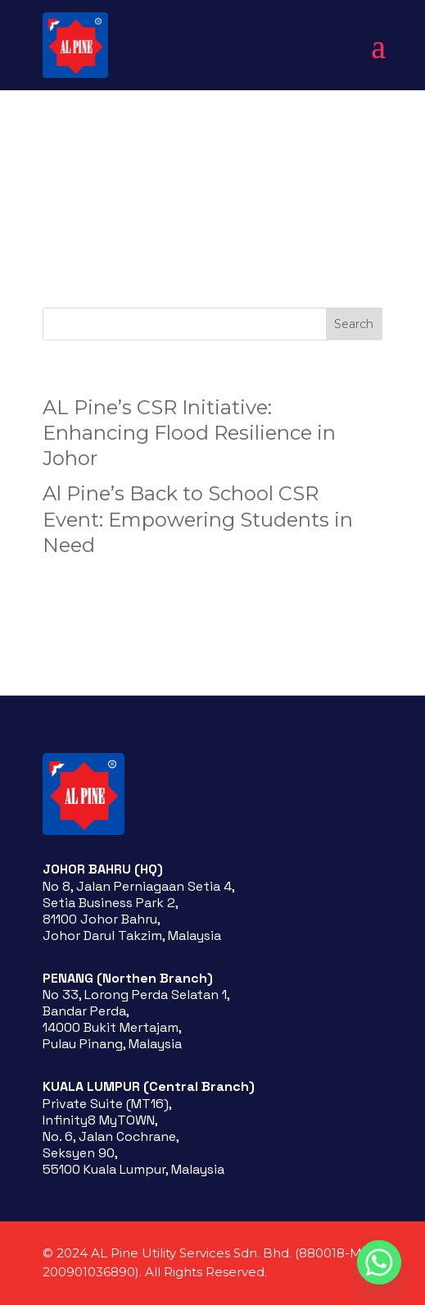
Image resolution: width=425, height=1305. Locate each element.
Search (353, 324)
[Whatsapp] (379, 1262)
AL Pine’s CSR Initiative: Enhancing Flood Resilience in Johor (189, 432)
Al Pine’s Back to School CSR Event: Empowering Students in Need (198, 518)
